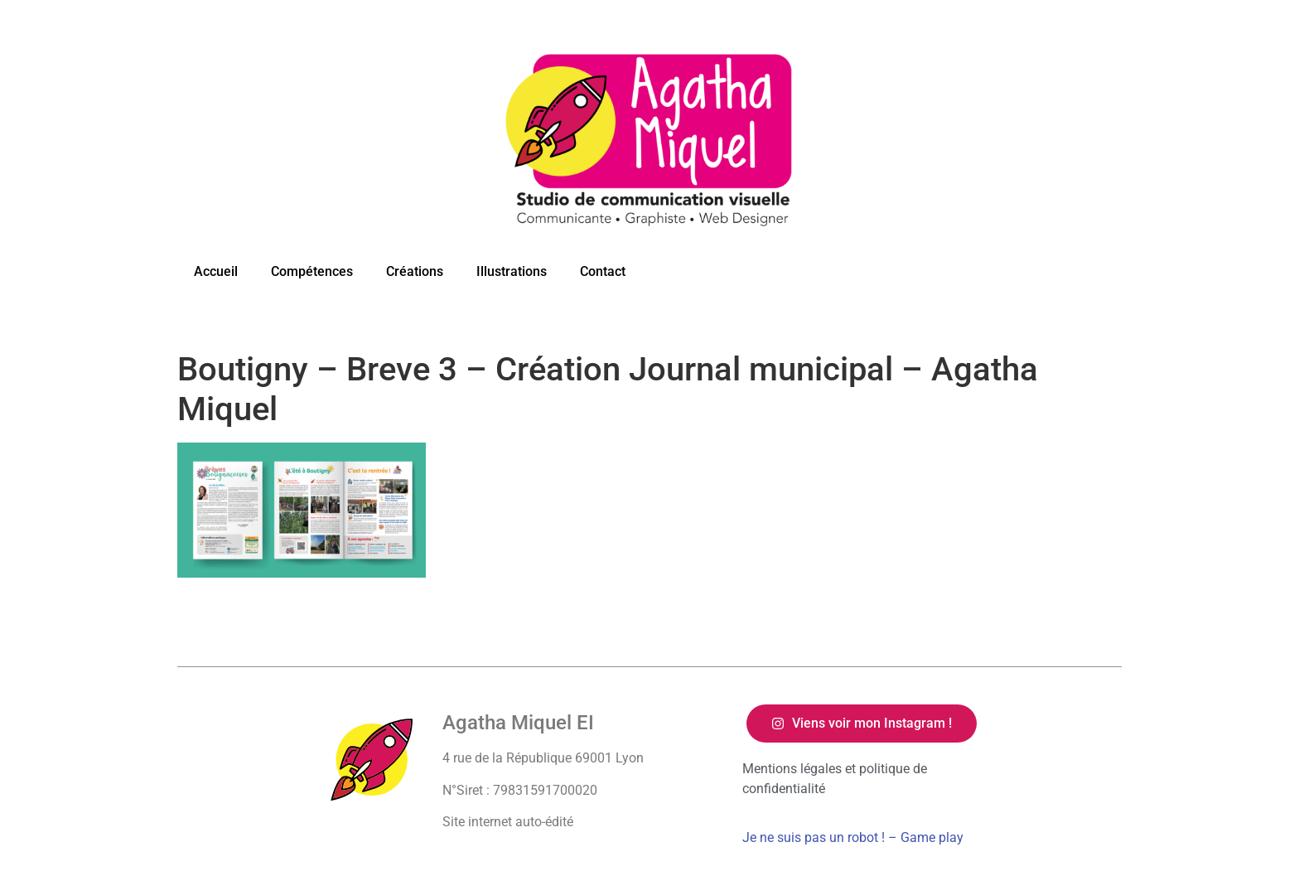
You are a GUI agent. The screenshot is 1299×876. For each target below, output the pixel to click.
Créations (414, 271)
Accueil (216, 271)
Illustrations (511, 271)
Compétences (312, 271)
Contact (602, 271)
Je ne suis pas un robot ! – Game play (852, 837)
